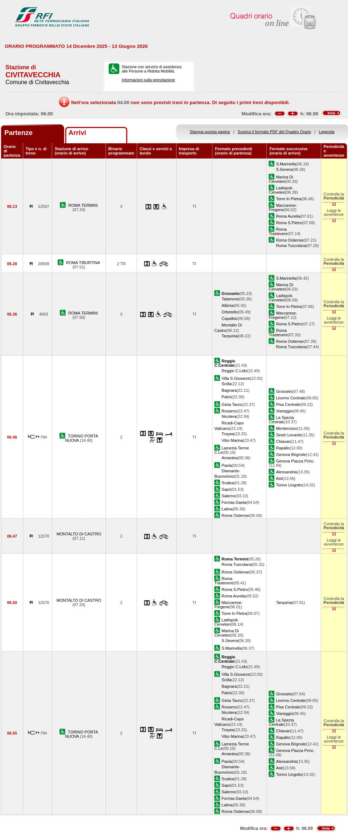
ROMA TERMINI (83, 205)
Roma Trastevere (278, 231)
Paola (226, 465)
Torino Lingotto (289, 485)
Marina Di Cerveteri (281, 179)
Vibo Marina (232, 440)
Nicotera (228, 416)
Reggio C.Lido (234, 371)
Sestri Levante (289, 435)
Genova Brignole (291, 454)
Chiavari (283, 441)
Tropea (227, 434)
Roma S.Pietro (289, 223)
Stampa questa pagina (210, 131)
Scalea (227, 483)
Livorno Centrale (290, 398)
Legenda (327, 131)
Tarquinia (229, 336)
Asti (279, 478)
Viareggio (284, 411)
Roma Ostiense (289, 240)
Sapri (226, 489)
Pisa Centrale (288, 404)
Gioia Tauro (231, 404)
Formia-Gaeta (233, 502)
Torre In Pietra (288, 199)
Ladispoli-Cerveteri (281, 190)
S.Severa (284, 169)
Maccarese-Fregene (283, 207)
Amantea (229, 458)
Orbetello (229, 312)
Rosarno (229, 411)
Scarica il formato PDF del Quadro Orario (274, 131)
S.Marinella (286, 164)
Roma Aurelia (288, 216)
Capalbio (229, 318)
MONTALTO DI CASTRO (79, 534)
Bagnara (229, 390)
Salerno (228, 496)
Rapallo (283, 448)
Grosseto (284, 391)
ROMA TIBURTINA (83, 262)
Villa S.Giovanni (235, 378)
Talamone (230, 299)
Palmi (226, 397)
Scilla (226, 384)
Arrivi (77, 132)
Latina (226, 509)
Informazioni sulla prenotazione (148, 80)
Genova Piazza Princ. (295, 461)
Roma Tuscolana (291, 245)
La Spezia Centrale (281, 419)
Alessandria (286, 472)
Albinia (227, 305)
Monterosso (286, 428)
